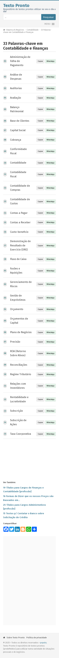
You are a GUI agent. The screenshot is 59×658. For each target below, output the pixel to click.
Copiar (40, 61)
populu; (43, 642)
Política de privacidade (36, 637)
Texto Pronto (16, 5)
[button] (47, 24)
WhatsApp (50, 61)
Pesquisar (48, 17)
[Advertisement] (29, 459)
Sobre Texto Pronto (16, 637)
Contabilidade (33, 30)
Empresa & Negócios (15, 30)
